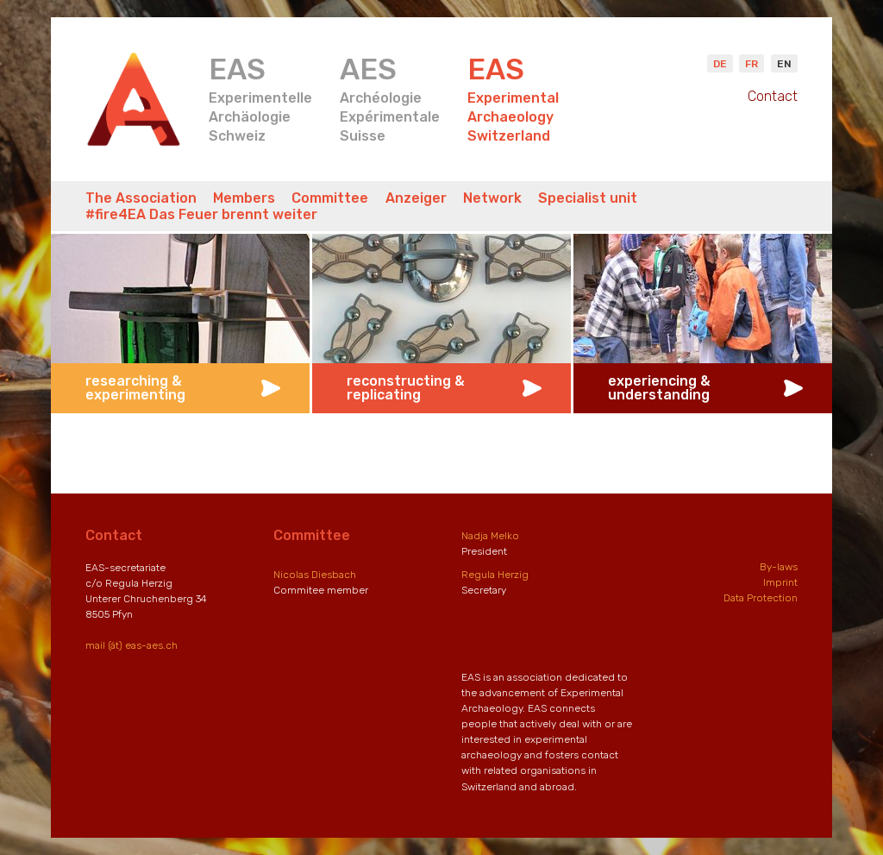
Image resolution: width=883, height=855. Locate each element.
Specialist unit (587, 198)
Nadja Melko (490, 536)
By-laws (779, 567)
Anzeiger (416, 198)
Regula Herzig (495, 575)
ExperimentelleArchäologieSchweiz (260, 98)
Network (492, 198)
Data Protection (760, 598)
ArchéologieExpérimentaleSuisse (390, 98)
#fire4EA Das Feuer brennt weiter (201, 214)
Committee (329, 198)
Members (244, 198)
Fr (751, 64)
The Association (141, 198)
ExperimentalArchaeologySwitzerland (513, 98)
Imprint (780, 582)
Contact (773, 96)
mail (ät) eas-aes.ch (131, 645)
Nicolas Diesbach (314, 575)
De (720, 64)
